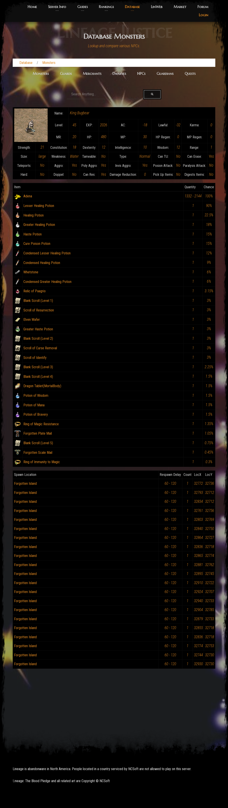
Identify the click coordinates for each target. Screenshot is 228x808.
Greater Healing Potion (39, 225)
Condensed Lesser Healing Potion (47, 253)
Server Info (57, 6)
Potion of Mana (34, 405)
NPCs (141, 73)
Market (180, 6)
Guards (66, 73)
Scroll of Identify (35, 358)
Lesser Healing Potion (38, 206)
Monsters (48, 63)
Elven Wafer (31, 319)
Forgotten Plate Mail (37, 433)
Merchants (92, 73)
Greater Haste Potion (38, 329)
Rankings (106, 6)
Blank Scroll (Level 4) (38, 376)
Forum (202, 6)
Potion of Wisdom (35, 395)
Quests (190, 73)
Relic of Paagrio (34, 291)
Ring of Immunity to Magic (41, 462)
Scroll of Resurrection (38, 310)
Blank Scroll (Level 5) (38, 443)
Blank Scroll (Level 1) (38, 301)
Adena (27, 196)
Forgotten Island (25, 483)
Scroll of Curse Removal (40, 348)
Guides (82, 6)
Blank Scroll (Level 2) (38, 338)
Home (32, 6)
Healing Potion (33, 215)
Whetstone (30, 272)
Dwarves (119, 73)
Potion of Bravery (35, 414)
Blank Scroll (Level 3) (38, 367)
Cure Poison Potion (36, 243)
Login (203, 15)
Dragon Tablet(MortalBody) (42, 386)
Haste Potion (32, 234)
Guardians (165, 73)
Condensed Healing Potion (41, 263)
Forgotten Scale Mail (37, 452)
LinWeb (157, 6)
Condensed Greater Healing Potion (47, 282)
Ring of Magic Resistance (41, 424)
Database (132, 6)
